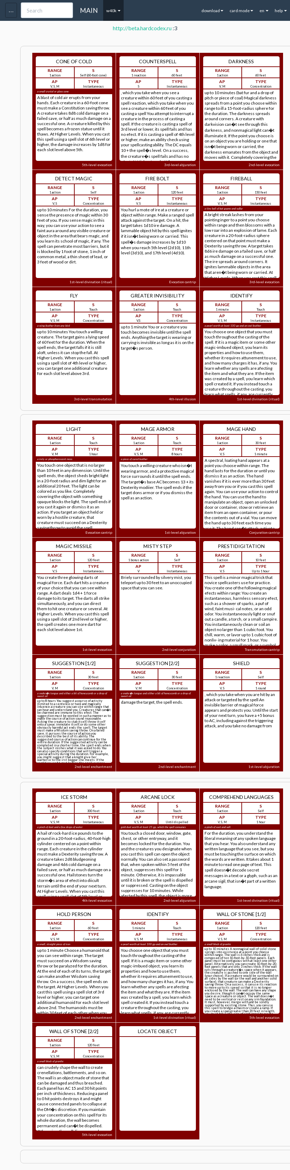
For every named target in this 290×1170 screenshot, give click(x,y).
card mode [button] (241, 10)
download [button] (212, 10)
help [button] (281, 10)
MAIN (89, 10)
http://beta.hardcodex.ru (142, 28)
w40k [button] (113, 10)
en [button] (263, 10)
